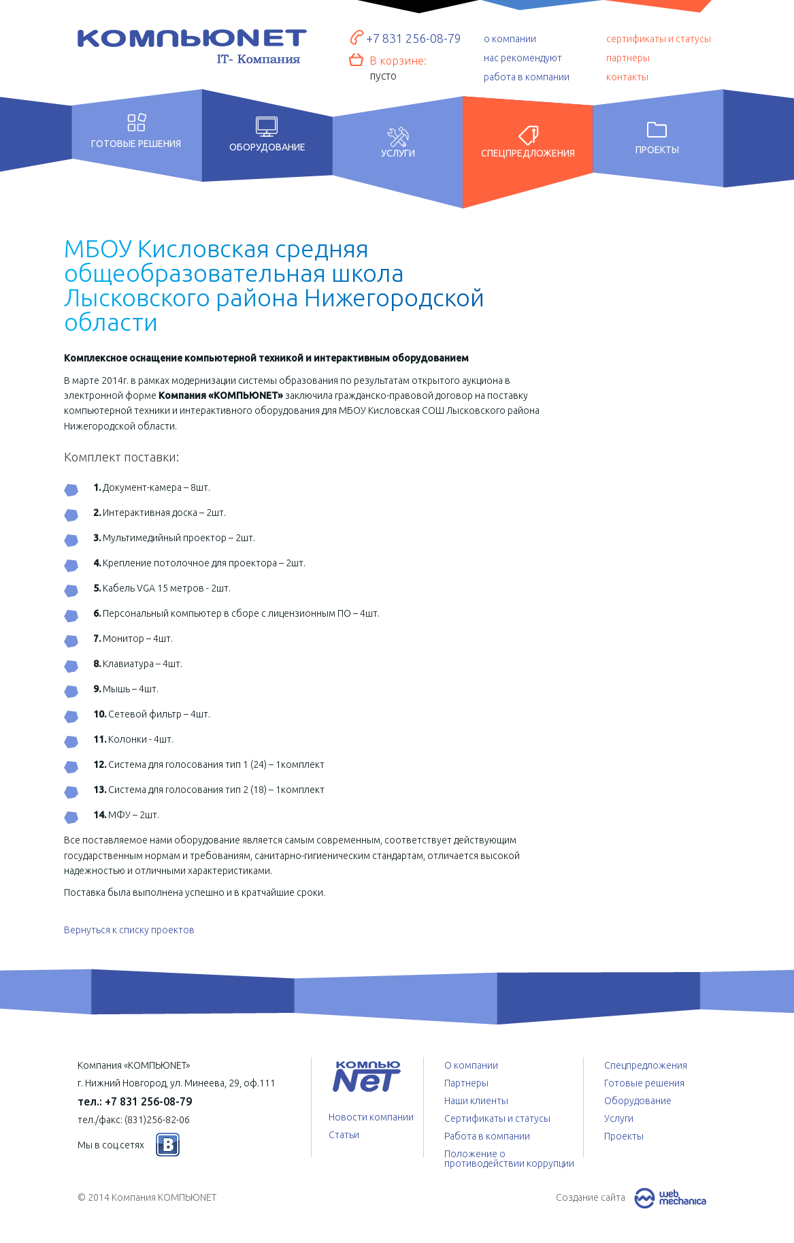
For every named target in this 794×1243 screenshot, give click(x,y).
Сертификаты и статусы (497, 1118)
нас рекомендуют (523, 57)
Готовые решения (136, 143)
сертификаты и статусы (658, 38)
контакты (627, 76)
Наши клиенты (476, 1100)
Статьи (344, 1135)
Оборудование (267, 147)
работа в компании (526, 76)
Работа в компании (487, 1136)
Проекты (657, 149)
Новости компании (371, 1117)
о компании (510, 38)
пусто (383, 75)
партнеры (628, 57)
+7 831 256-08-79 (413, 38)
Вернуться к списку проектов (129, 929)
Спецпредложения (528, 153)
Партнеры (466, 1083)
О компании (471, 1065)
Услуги (398, 153)
